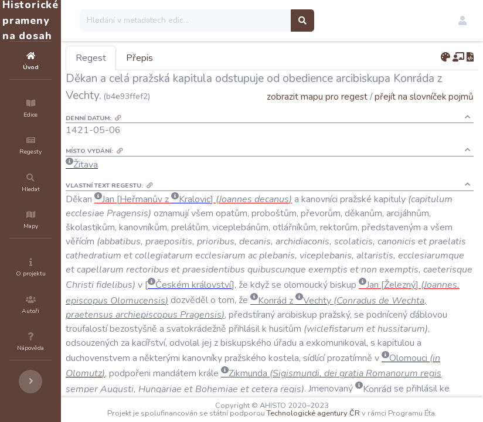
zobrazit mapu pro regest (317, 113)
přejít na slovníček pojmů (424, 113)
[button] (462, 20)
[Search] (256, 20)
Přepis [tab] (209, 58)
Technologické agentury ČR (355, 405)
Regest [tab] (161, 58)
